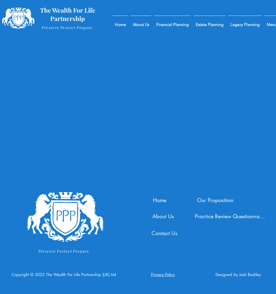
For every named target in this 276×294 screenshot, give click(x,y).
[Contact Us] (165, 233)
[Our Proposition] (216, 200)
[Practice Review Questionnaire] (230, 216)
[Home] (160, 200)
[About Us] (164, 216)
